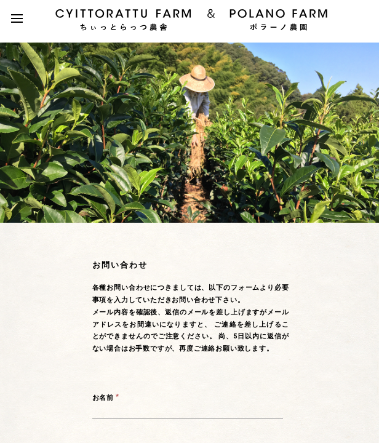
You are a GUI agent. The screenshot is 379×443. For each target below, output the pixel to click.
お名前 (103, 398)
